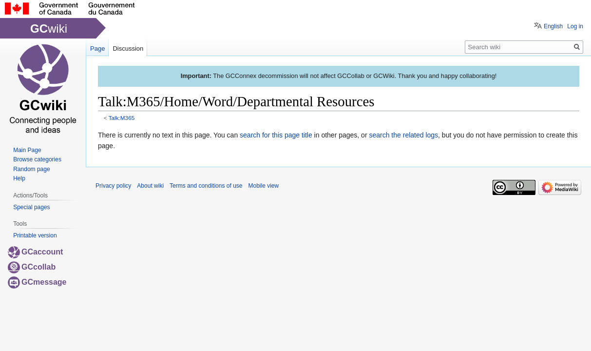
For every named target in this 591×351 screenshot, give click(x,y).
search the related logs (403, 135)
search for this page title (276, 135)
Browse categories (37, 159)
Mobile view (263, 185)
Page (97, 48)
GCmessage (37, 282)
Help (19, 178)
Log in (575, 26)
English (553, 26)
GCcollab (32, 267)
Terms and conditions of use (206, 185)
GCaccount (35, 252)
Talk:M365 (122, 118)
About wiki (150, 185)
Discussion (128, 48)
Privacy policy (113, 185)
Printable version (35, 235)
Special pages (31, 207)
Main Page (27, 150)
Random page (31, 169)
